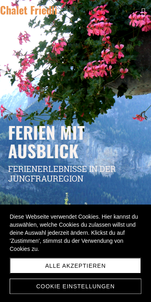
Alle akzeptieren (75, 266)
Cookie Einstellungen (75, 286)
